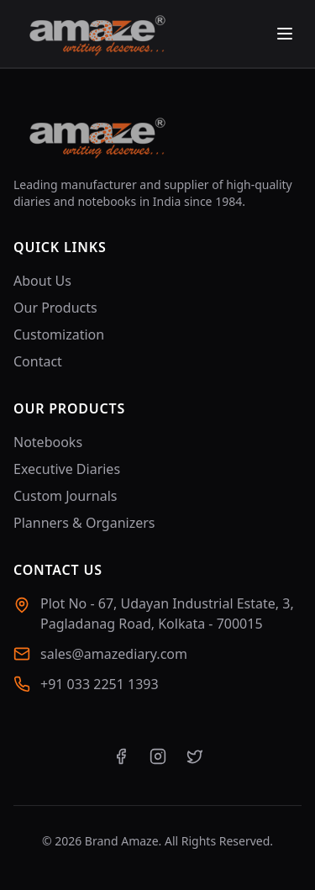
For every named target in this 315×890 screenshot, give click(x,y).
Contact (37, 361)
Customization (58, 334)
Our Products (55, 307)
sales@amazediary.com (113, 654)
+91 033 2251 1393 (99, 684)
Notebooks (47, 442)
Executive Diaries (66, 469)
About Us (42, 280)
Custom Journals (65, 496)
